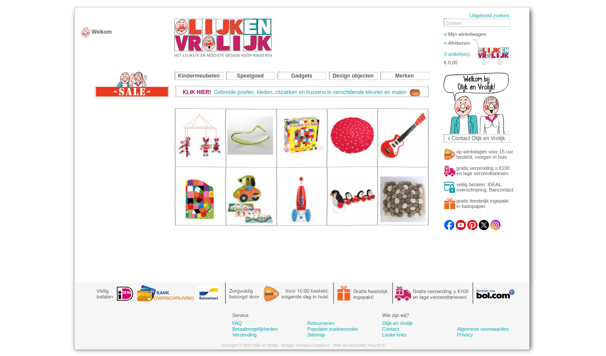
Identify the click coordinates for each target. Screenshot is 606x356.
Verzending (244, 334)
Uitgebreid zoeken (489, 15)
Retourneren (320, 323)
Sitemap (316, 334)
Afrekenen (457, 43)
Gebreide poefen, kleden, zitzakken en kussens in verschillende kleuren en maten (301, 92)
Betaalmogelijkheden (255, 329)
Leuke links (394, 334)
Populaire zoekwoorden (332, 329)
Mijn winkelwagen (465, 34)
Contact (390, 329)
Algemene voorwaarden (482, 329)
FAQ (237, 323)
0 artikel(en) (457, 54)
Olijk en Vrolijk (397, 323)
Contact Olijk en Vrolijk (478, 138)
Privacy (465, 334)
